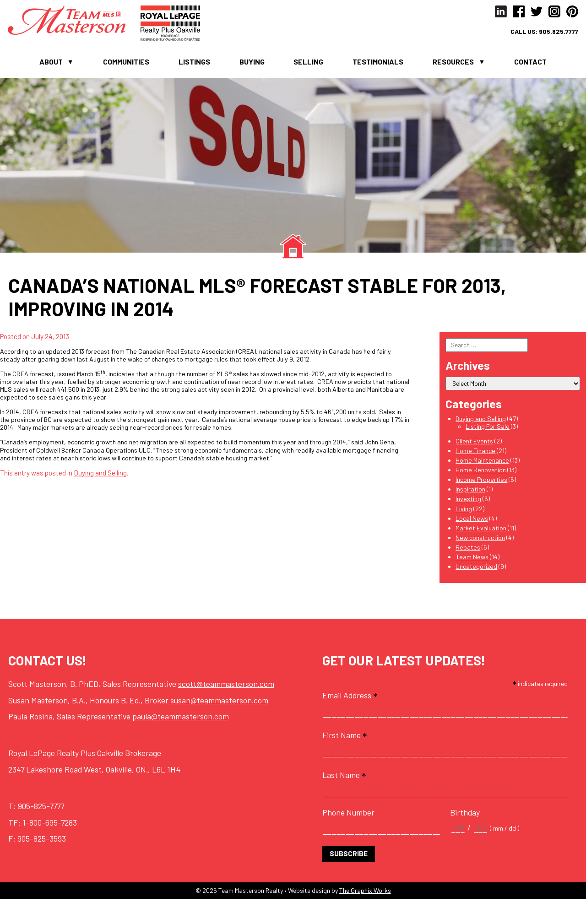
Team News (472, 559)
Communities (126, 63)
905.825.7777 (556, 32)
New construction (480, 540)
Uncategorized (476, 569)
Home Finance (475, 453)
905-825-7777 (41, 808)
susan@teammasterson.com (219, 702)
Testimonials (378, 63)
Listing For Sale (488, 428)
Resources (453, 63)
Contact (530, 63)
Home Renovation (481, 472)
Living (464, 511)
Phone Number (348, 815)
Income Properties (481, 482)
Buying (252, 63)
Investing (468, 501)
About (51, 63)
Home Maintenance (482, 462)
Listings (194, 63)
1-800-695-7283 (49, 825)
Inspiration (470, 492)
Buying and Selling (100, 475)
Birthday (465, 815)
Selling (308, 63)
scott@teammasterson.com (226, 686)
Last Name (344, 777)
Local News (472, 520)
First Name (344, 737)
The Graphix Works (365, 893)
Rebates (468, 549)
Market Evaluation (481, 530)
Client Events (474, 443)
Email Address (349, 697)
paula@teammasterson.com (180, 719)
